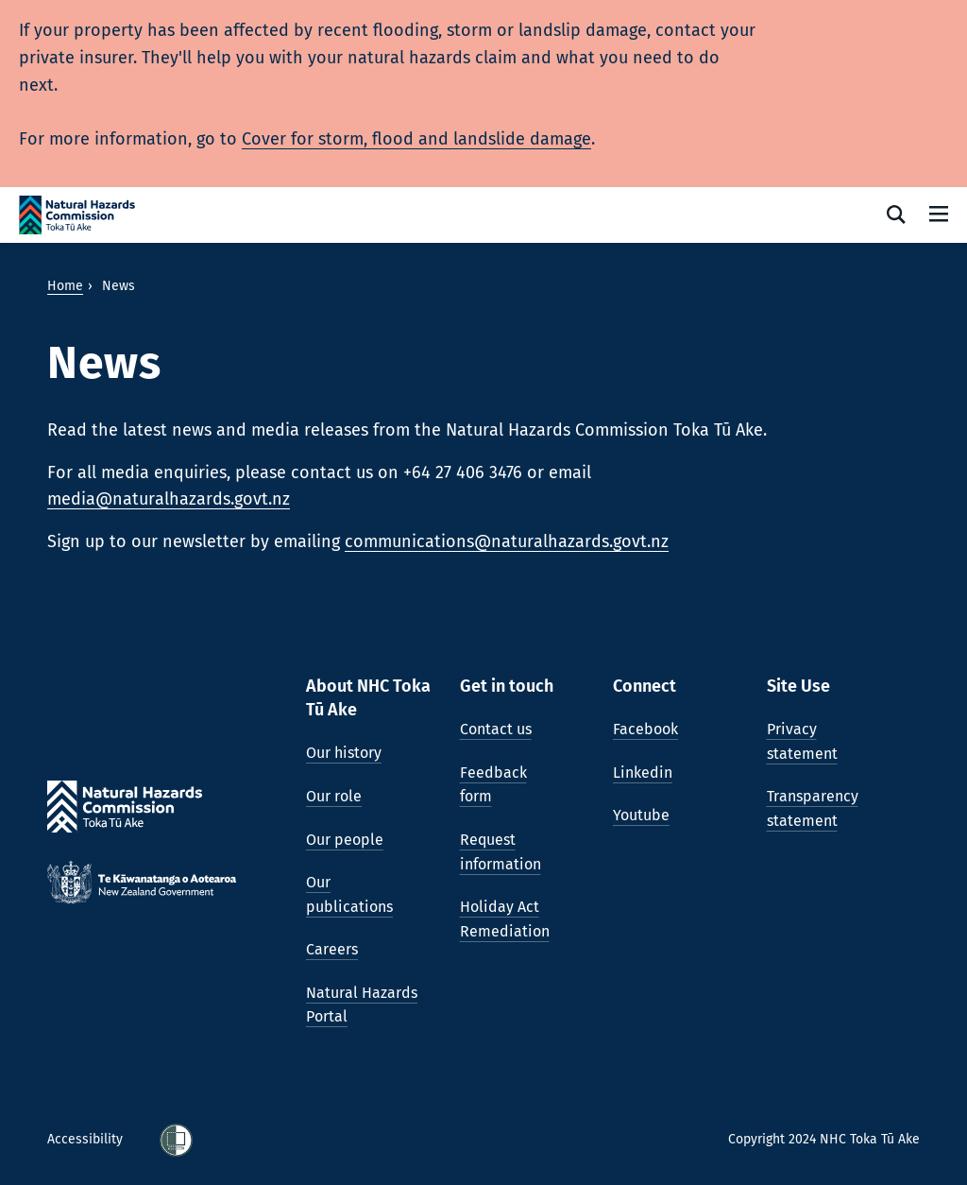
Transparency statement (812, 808)
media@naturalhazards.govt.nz (168, 499)
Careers (332, 949)
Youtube (641, 815)
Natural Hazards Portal (361, 1005)
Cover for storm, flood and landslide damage (416, 139)
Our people (344, 840)
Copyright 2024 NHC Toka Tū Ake (824, 1139)
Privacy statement (802, 741)
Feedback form (493, 785)
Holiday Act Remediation (505, 919)
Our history (344, 753)
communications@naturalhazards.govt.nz (507, 541)
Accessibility (87, 1139)
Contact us (496, 729)
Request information (500, 852)
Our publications (349, 894)
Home (65, 286)
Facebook (645, 729)
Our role (334, 796)
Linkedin (642, 772)
